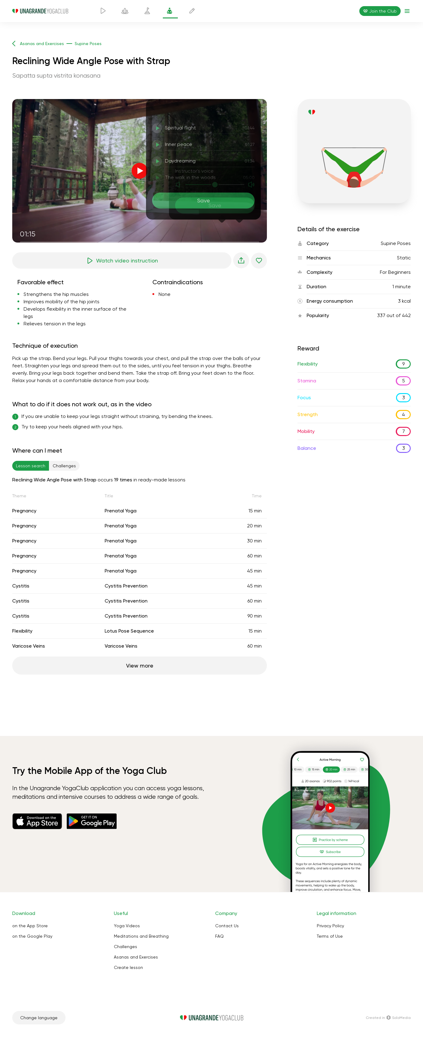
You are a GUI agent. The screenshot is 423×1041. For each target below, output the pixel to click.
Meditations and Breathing (141, 936)
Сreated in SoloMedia (388, 1017)
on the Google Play (32, 936)
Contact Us (227, 925)
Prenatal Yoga (121, 511)
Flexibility (22, 631)
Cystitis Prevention (126, 586)
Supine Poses (396, 243)
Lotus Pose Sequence (129, 631)
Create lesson (128, 967)
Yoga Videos (127, 925)
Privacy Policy (330, 925)
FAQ (219, 936)
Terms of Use (330, 936)
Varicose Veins (28, 646)
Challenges (125, 946)
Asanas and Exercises (136, 957)
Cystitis (20, 586)
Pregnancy (24, 511)
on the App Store (30, 925)
